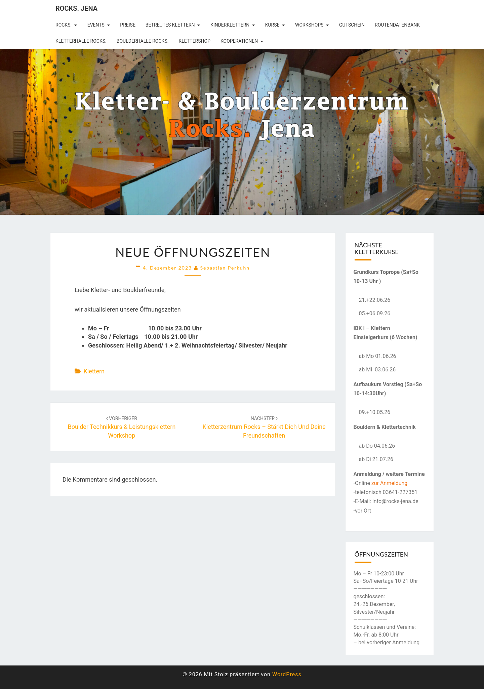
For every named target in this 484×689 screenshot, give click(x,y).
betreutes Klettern (170, 25)
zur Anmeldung (389, 483)
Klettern (94, 371)
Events (96, 25)
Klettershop (194, 41)
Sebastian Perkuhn (225, 268)
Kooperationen (239, 41)
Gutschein (352, 25)
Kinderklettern (229, 25)
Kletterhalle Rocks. (81, 41)
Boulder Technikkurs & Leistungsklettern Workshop (121, 427)
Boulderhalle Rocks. (143, 41)
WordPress (286, 674)
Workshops (309, 25)
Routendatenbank (397, 25)
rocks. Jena (76, 8)
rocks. (63, 25)
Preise (127, 25)
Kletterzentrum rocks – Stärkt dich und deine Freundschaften (263, 427)
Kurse (272, 25)
